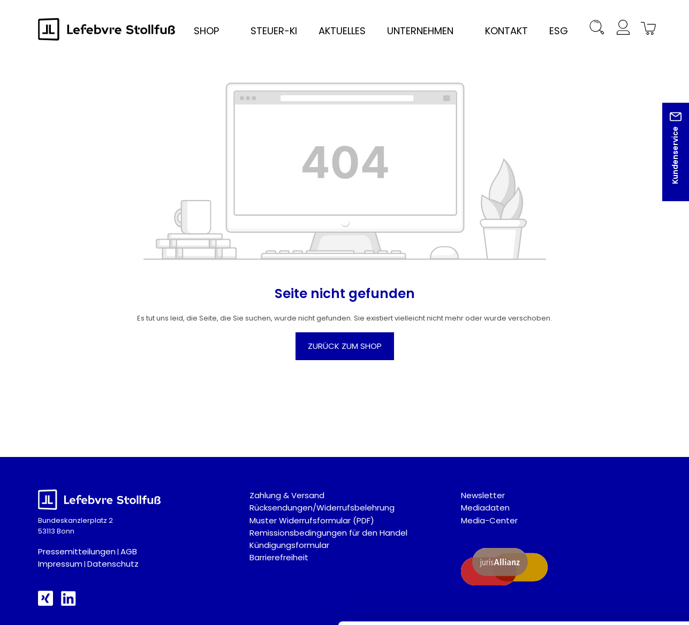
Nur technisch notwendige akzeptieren (599, 526)
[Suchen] (597, 29)
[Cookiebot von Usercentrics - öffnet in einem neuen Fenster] (69, 604)
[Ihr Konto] (623, 29)
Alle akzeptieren (599, 460)
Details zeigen (569, 603)
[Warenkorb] (646, 29)
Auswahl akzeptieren (599, 493)
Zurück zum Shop (345, 346)
